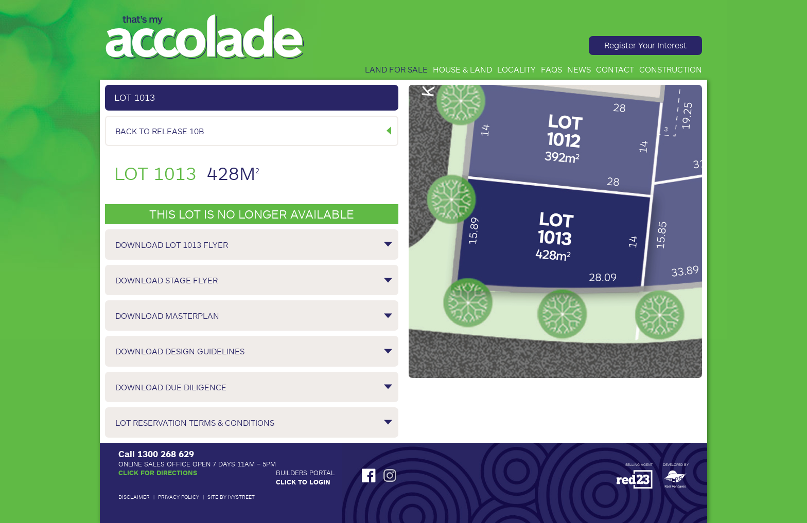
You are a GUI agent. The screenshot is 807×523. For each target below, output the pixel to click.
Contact (615, 69)
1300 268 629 (165, 453)
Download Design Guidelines (179, 351)
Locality (516, 69)
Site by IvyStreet (231, 497)
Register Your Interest (645, 45)
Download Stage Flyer (166, 280)
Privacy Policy (178, 497)
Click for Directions (157, 472)
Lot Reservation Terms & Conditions (194, 422)
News (579, 69)
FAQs (551, 69)
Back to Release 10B (159, 131)
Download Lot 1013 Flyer (171, 244)
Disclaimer (134, 497)
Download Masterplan (167, 315)
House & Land (462, 69)
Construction (670, 69)
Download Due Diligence (170, 387)
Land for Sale (396, 69)
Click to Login (303, 482)
